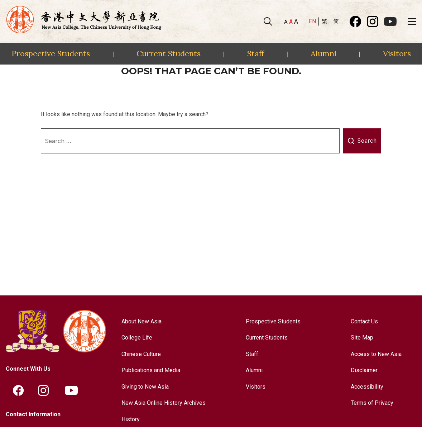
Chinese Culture (141, 354)
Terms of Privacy (372, 402)
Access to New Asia (376, 354)
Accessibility (367, 386)
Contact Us (364, 321)
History (130, 419)
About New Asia (141, 321)
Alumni (323, 53)
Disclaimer (364, 370)
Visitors (397, 53)
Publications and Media (150, 370)
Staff (255, 53)
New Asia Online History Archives (163, 402)
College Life (136, 337)
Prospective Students (50, 53)
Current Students (168, 53)
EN (312, 21)
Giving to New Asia (145, 386)
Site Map (362, 337)
